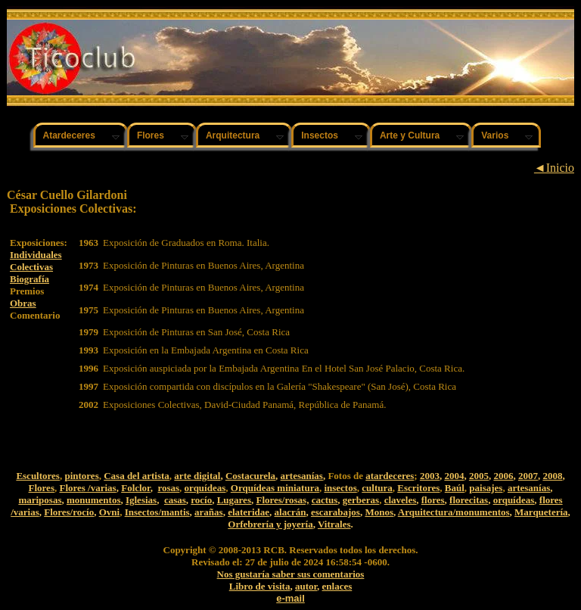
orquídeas (205, 487)
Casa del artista (136, 475)
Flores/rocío (69, 512)
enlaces (337, 586)
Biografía (29, 279)
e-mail (290, 598)
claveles (400, 500)
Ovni (109, 512)
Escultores (38, 475)
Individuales (36, 254)
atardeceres (389, 475)
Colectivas (31, 266)
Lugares (234, 500)
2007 (528, 475)
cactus (325, 500)
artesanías (302, 475)
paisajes (485, 487)
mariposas (39, 500)
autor (306, 586)
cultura (377, 487)
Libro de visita (259, 586)
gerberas (361, 500)
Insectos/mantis (157, 512)
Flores (150, 135)
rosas (168, 487)
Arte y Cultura (410, 135)
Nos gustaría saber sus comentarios (291, 574)
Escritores (418, 487)
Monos (379, 512)
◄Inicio (554, 167)
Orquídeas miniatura (275, 487)
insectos (340, 487)
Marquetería (541, 512)
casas (175, 500)
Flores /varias (87, 487)
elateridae (248, 512)
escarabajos (335, 512)
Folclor (136, 487)
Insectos (319, 135)
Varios (494, 135)
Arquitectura (232, 135)
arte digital (197, 475)
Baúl (454, 487)
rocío (201, 500)
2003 (430, 475)
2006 (503, 475)
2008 (552, 475)
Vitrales (334, 524)
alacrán (290, 512)
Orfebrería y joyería (270, 524)
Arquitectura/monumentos (454, 512)
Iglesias (141, 500)
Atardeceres (69, 135)
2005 (479, 475)
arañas (208, 512)
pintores (81, 475)
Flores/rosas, (282, 500)
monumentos (94, 500)
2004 (454, 475)
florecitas (468, 500)
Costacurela (250, 475)
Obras (23, 303)
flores (433, 500)
